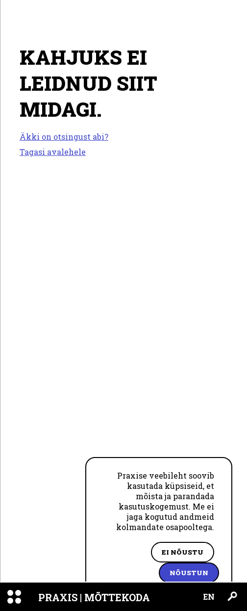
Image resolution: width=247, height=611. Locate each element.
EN (209, 596)
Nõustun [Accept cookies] (189, 572)
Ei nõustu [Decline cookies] (182, 552)
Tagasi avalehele (53, 152)
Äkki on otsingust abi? (64, 137)
